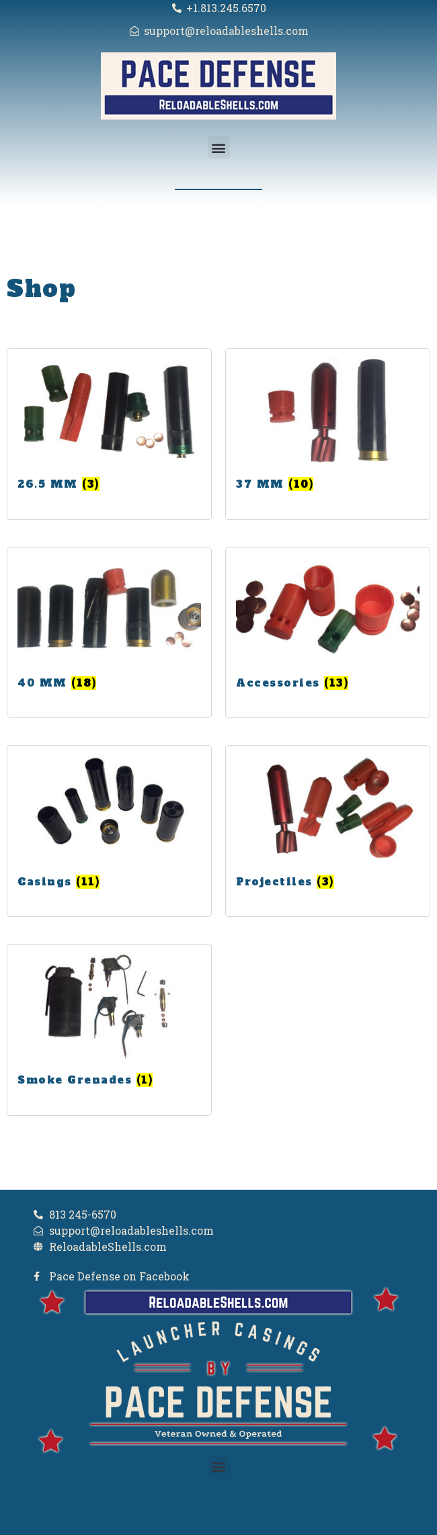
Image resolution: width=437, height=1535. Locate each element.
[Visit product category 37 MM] (328, 427)
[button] (219, 147)
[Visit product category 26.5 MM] (109, 427)
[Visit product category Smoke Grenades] (109, 1023)
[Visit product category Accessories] (328, 626)
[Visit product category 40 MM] (109, 626)
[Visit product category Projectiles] (328, 824)
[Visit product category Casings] (109, 824)
